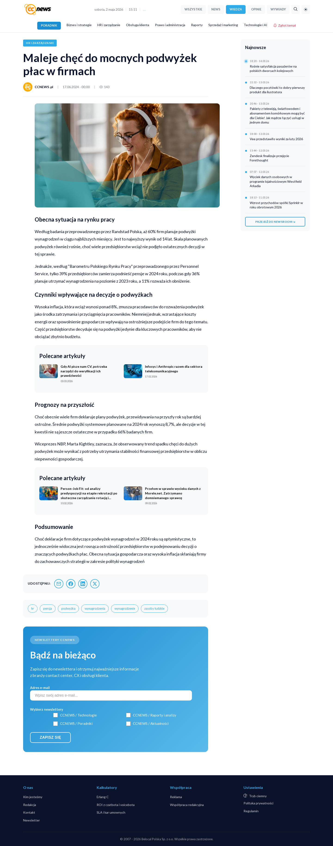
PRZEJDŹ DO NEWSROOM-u (275, 221)
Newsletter (31, 820)
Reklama (176, 797)
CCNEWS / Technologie (78, 715)
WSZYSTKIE (193, 9)
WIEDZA (236, 9)
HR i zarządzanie (108, 25)
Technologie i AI (255, 25)
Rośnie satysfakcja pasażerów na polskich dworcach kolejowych (273, 68)
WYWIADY (278, 9)
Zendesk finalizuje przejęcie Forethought (269, 158)
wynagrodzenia (95, 608)
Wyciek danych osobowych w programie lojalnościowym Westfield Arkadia (276, 181)
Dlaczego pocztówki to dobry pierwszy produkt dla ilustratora (277, 90)
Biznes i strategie (79, 25)
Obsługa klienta (137, 25)
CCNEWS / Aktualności (151, 723)
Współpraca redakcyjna (187, 805)
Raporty (197, 25)
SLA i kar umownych (111, 812)
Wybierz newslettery (46, 709)
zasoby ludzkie (154, 608)
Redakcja (29, 805)
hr (32, 608)
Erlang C (103, 797)
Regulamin (251, 811)
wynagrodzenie (124, 608)
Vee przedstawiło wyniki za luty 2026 (276, 139)
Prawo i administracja (170, 25)
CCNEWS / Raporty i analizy (154, 715)
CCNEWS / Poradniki (76, 723)
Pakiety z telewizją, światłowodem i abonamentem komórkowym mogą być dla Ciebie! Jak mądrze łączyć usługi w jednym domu (277, 115)
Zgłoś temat (284, 25)
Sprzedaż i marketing (223, 25)
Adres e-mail (40, 688)
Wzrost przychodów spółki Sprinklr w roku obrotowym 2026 (276, 205)
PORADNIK (49, 25)
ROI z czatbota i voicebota (116, 805)
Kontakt (29, 812)
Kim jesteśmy (32, 797)
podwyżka (68, 608)
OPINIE (256, 9)
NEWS (215, 9)
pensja (47, 608)
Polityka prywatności (258, 803)
